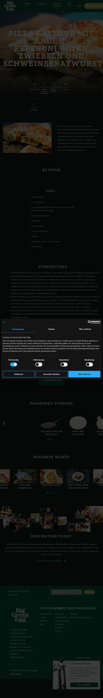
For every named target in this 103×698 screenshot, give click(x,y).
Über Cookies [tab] (85, 329)
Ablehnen (18, 374)
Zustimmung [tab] (18, 329)
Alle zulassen (84, 374)
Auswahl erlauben (51, 374)
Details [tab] (51, 329)
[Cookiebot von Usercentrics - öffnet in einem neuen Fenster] (89, 322)
